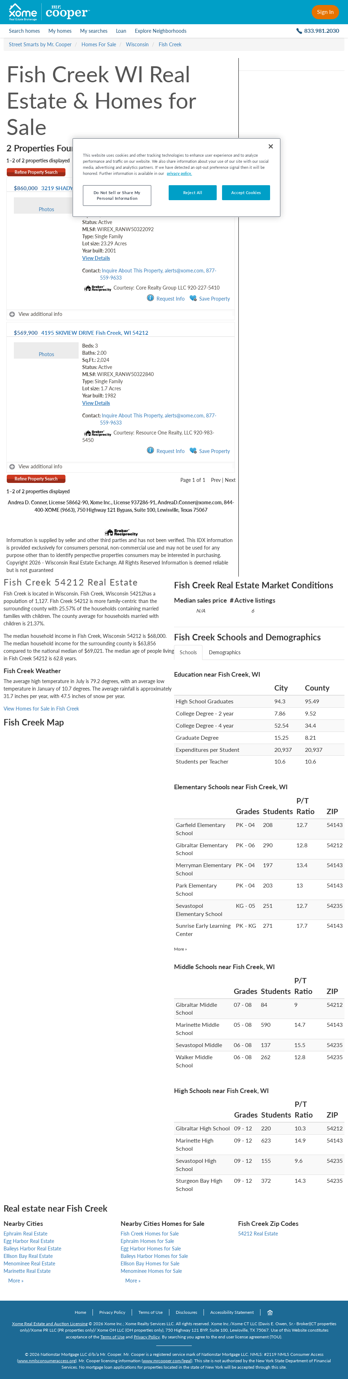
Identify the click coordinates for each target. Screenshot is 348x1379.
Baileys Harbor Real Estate (32, 1248)
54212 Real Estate (258, 1233)
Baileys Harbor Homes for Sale (154, 1256)
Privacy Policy (112, 1312)
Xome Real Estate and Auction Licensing (50, 1323)
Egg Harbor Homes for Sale (151, 1248)
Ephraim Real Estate (25, 1233)
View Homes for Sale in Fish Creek (41, 709)
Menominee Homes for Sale (151, 1271)
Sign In (325, 11)
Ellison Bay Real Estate (28, 1256)
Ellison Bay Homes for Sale (150, 1263)
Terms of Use (150, 1312)
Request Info (166, 298)
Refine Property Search (36, 172)
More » (180, 949)
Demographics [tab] (225, 652)
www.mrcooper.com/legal (167, 1360)
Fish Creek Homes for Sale (150, 1233)
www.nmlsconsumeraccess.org (46, 1360)
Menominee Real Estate (29, 1263)
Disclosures (186, 1312)
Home (80, 1312)
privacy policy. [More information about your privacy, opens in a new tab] (179, 173)
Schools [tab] (188, 652)
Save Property (209, 298)
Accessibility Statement (232, 1312)
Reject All (192, 192)
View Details (96, 258)
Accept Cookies (246, 192)
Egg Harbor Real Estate (29, 1241)
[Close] (271, 146)
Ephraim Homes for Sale (147, 1241)
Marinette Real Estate (27, 1271)
